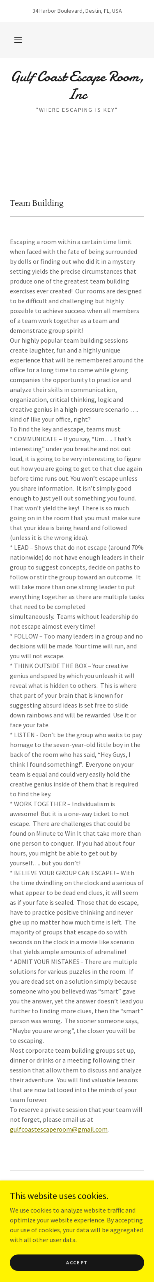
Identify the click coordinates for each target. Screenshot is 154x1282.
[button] (18, 40)
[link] (77, 85)
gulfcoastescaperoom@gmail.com (59, 1129)
